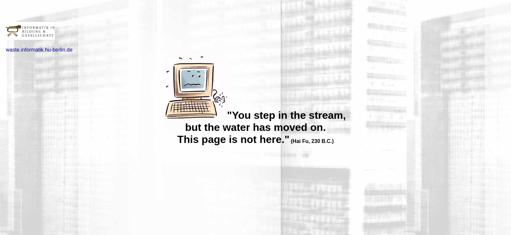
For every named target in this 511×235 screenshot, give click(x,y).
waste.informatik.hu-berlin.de (39, 50)
